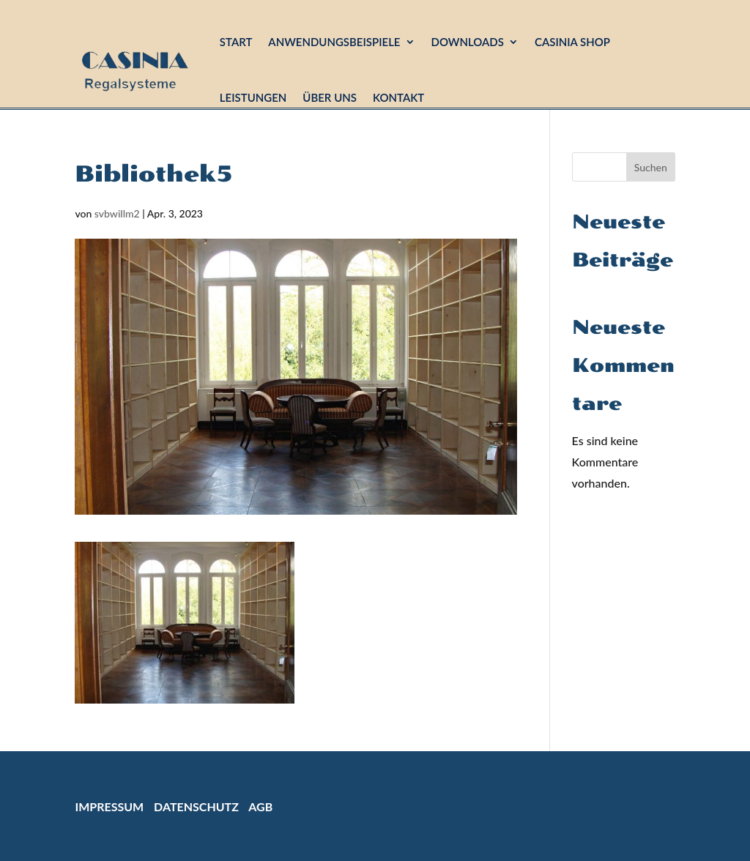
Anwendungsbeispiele (334, 41)
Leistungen (253, 97)
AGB (260, 806)
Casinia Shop (572, 41)
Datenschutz (196, 806)
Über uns (329, 97)
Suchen (650, 167)
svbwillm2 (117, 213)
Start (236, 41)
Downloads (467, 41)
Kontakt (398, 97)
